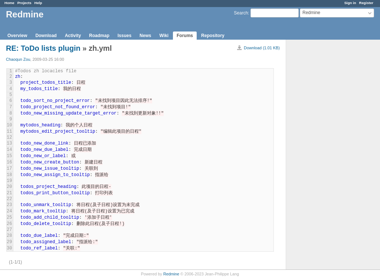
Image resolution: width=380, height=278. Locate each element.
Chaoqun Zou (18, 59)
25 (9, 217)
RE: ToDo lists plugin (44, 48)
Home (9, 3)
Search (241, 13)
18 (9, 175)
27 (9, 229)
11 (9, 131)
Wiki (163, 35)
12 (9, 137)
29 (9, 242)
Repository (213, 35)
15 (9, 156)
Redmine (171, 274)
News (145, 35)
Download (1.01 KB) (262, 48)
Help (38, 3)
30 (9, 248)
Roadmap (99, 35)
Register (366, 3)
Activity (73, 35)
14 (9, 149)
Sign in (350, 3)
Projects (24, 3)
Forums (185, 35)
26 (9, 223)
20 (9, 186)
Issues (124, 35)
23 (9, 205)
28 (9, 235)
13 (9, 143)
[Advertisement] (323, 156)
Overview (17, 35)
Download (45, 35)
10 (9, 125)
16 (9, 162)
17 (9, 168)
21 (9, 193)
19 (9, 180)
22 (9, 199)
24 (9, 211)
